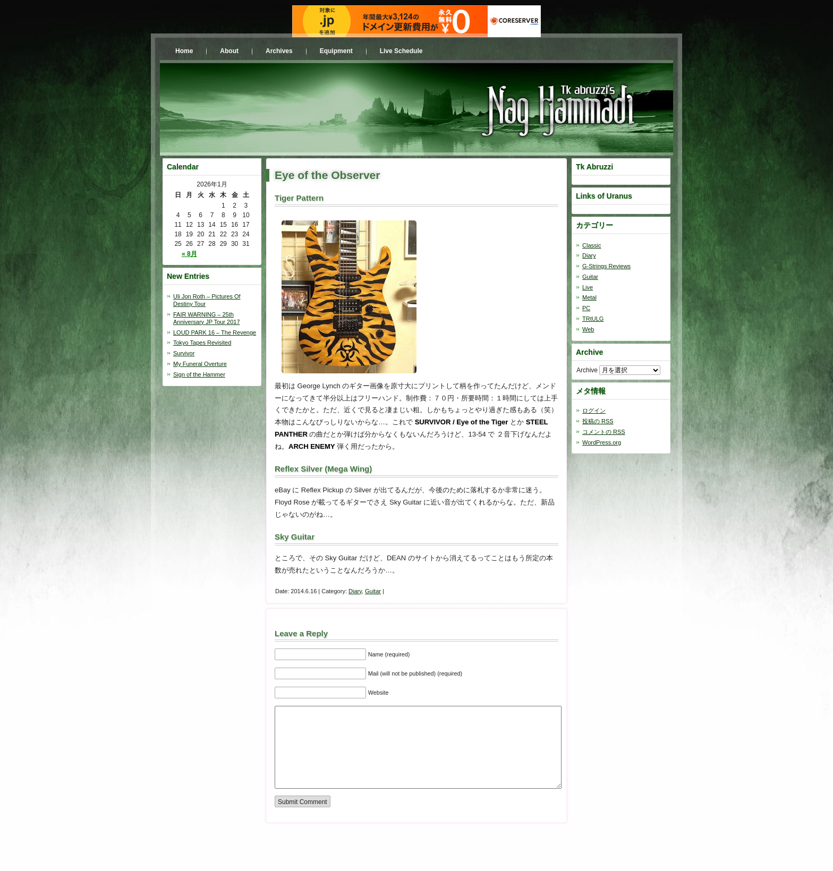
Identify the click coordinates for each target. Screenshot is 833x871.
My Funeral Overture (200, 364)
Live (587, 287)
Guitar (373, 591)
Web (588, 329)
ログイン (594, 410)
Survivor (183, 353)
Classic (591, 245)
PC (586, 308)
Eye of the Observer (327, 175)
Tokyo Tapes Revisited (202, 342)
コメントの (603, 432)
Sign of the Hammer (199, 374)
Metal (589, 297)
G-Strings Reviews (606, 266)
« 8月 (189, 254)
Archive (587, 370)
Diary (355, 591)
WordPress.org (601, 442)
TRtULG (593, 318)
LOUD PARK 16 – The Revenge (214, 332)
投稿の (598, 421)
